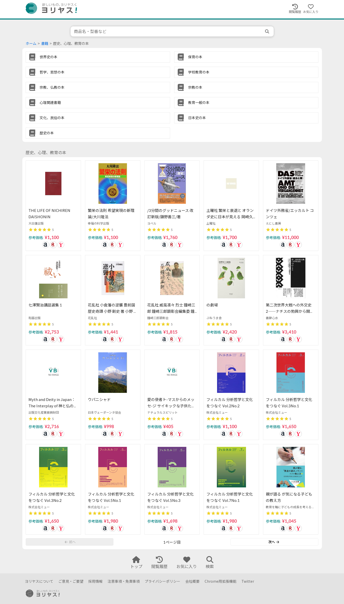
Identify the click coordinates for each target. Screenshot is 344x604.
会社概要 (192, 581)
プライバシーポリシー (162, 581)
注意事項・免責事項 (124, 581)
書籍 (44, 43)
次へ (273, 542)
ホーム (31, 43)
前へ (70, 542)
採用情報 (95, 581)
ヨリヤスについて (39, 581)
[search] (267, 31)
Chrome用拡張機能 (220, 581)
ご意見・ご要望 (70, 581)
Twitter (247, 581)
